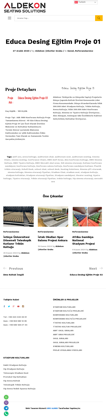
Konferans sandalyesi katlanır (78, 166)
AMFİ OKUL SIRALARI (63, 330)
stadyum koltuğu (89, 172)
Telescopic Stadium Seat (15, 373)
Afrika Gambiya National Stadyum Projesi (83, 240)
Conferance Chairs (37, 160)
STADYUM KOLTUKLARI (64, 307)
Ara (99, 18)
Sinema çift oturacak (90, 169)
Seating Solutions (70, 169)
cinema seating (19, 160)
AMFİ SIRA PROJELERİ (64, 334)
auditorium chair (46, 157)
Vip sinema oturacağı (83, 178)
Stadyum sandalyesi (65, 175)
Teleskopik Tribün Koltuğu (16, 385)
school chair (40, 169)
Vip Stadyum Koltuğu (13, 369)
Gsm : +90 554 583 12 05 (15, 321)
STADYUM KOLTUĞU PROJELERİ (68, 311)
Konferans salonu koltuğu (49, 166)
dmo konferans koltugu (76, 160)
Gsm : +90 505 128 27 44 (15, 325)
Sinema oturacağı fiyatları (37, 172)
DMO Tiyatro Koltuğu (23, 163)
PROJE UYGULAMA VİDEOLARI (67, 350)
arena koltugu (29, 157)
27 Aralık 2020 (21, 51)
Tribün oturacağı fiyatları (43, 178)
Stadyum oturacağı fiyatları (40, 175)
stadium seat (73, 172)
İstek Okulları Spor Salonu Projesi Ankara (52, 238)
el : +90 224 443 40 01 (16, 317)
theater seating (84, 175)
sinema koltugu (15, 172)
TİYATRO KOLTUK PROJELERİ (67, 327)
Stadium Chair (58, 172)
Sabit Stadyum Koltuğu (14, 365)
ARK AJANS (52, 408)
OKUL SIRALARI (60, 338)
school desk (53, 169)
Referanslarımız (84, 51)
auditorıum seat (63, 157)
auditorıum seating (81, 157)
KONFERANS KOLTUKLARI (65, 315)
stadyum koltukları (15, 175)
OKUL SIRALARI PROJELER (66, 342)
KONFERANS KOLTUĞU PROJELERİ (69, 319)
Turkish (80, 2)
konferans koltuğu (26, 166)
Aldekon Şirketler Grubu (48, 51)
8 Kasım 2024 (79, 249)
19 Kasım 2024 (45, 246)
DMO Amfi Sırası (55, 160)
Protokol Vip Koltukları (14, 377)
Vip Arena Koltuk (11, 381)
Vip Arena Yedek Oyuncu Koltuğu (19, 388)
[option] (18, 232)
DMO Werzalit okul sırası (47, 163)
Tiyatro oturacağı (21, 178)
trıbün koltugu (64, 178)
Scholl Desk (27, 169)
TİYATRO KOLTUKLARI (63, 323)
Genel (70, 51)
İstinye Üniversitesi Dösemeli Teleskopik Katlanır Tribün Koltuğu (17, 242)
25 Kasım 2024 (10, 253)
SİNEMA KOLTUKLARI (63, 346)
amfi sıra (17, 157)
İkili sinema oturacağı (71, 163)
